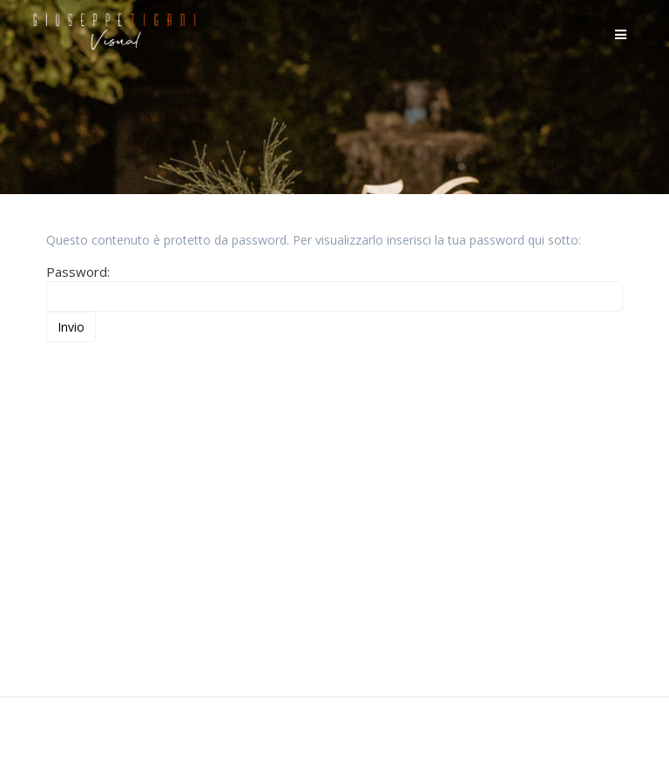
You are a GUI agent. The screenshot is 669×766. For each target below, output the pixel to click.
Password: (334, 287)
